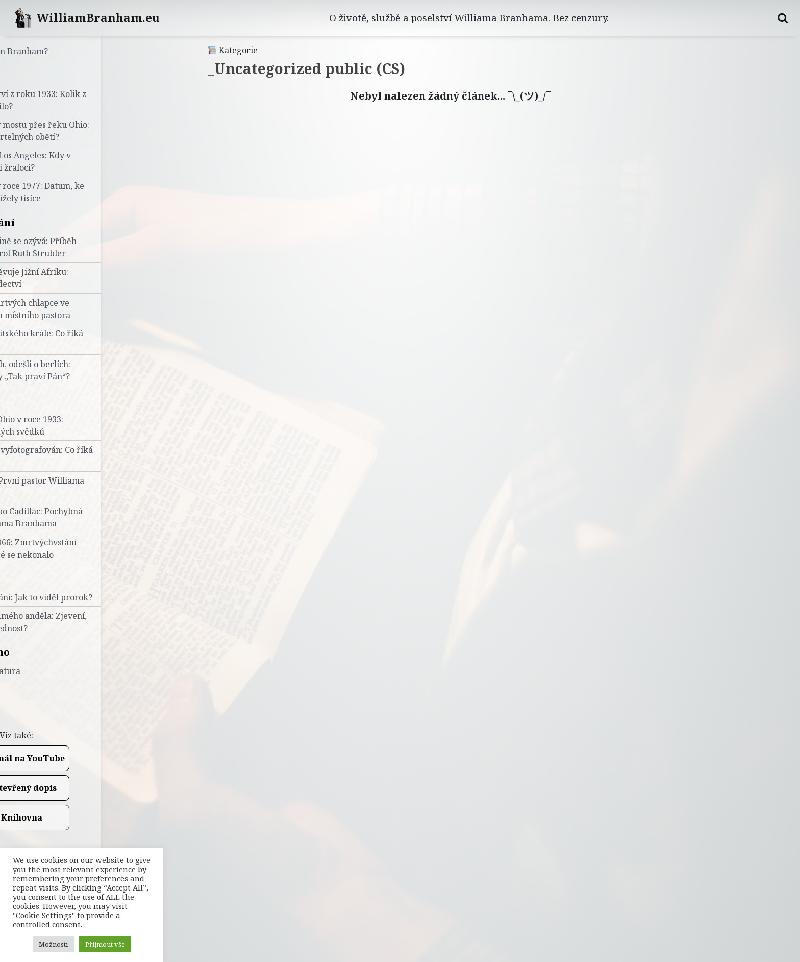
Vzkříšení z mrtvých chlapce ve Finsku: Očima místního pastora (71, 309)
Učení (25, 578)
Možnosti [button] (53, 944)
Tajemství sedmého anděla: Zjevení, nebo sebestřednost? (79, 622)
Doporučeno (41, 652)
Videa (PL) (30, 689)
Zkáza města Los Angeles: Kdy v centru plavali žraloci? (72, 161)
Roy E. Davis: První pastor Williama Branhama (78, 486)
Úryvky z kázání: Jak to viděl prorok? (82, 597)
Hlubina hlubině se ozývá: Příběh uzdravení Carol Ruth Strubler (74, 247)
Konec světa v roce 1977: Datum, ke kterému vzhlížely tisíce (78, 192)
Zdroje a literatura (46, 671)
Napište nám (35, 707)
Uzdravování (44, 222)
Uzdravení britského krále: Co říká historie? (78, 339)
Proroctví (35, 75)
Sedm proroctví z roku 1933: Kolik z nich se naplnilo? (79, 100)
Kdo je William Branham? (60, 51)
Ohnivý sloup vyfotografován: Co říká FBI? (83, 456)
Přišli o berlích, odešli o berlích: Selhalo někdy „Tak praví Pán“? (71, 370)
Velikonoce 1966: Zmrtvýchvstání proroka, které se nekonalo (74, 548)
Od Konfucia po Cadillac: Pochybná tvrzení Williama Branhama (77, 517)
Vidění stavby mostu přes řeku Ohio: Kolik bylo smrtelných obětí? (81, 130)
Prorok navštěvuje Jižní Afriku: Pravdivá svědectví (70, 278)
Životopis (35, 400)
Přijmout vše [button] (105, 944)
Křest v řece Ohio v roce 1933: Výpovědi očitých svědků (68, 425)
